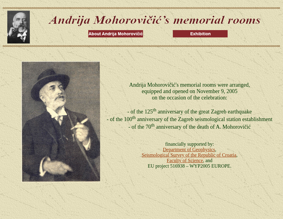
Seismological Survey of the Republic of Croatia (189, 155)
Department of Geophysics (189, 149)
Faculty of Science (185, 160)
